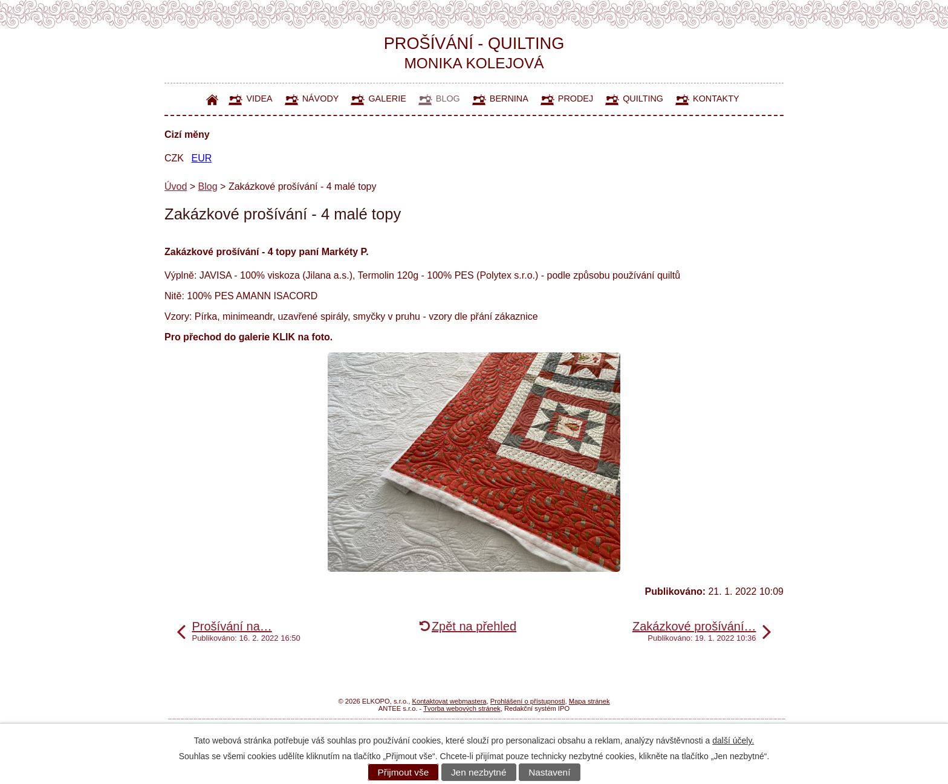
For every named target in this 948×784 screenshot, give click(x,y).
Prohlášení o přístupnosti (527, 701)
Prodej (575, 98)
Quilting (643, 98)
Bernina (509, 98)
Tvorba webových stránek (461, 708)
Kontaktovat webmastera (449, 701)
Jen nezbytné (479, 772)
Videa (259, 98)
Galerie (387, 98)
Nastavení (549, 772)
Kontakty (716, 98)
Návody (320, 98)
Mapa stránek (589, 701)
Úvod (212, 99)
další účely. (733, 740)
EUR (201, 158)
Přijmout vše (403, 772)
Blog (448, 98)
